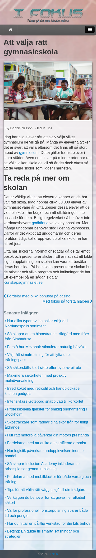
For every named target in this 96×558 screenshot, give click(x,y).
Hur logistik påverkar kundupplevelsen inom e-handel (45, 453)
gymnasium (29, 153)
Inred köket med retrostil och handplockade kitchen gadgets (42, 391)
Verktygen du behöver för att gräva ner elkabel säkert (45, 500)
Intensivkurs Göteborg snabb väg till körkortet (45, 401)
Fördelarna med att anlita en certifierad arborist (46, 443)
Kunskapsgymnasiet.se (23, 282)
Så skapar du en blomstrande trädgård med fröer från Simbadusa (47, 336)
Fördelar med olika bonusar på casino (37, 296)
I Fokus (53, 554)
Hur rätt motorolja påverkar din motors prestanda (48, 435)
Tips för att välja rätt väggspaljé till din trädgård (46, 490)
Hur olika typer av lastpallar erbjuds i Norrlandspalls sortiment (36, 323)
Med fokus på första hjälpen (67, 301)
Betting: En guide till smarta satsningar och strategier (42, 533)
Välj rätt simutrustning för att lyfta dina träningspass (38, 357)
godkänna (40, 223)
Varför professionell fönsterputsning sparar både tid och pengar (46, 513)
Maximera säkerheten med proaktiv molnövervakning (35, 378)
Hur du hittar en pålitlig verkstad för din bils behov (48, 523)
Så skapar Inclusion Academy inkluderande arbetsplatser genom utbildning (42, 466)
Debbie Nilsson (20, 128)
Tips (49, 128)
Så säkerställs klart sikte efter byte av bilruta (44, 368)
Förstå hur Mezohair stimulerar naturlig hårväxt (46, 347)
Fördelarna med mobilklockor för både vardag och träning (48, 479)
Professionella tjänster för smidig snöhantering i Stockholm (46, 411)
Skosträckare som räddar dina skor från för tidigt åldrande (46, 424)
